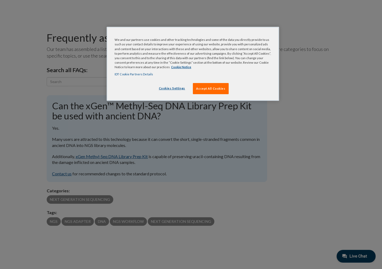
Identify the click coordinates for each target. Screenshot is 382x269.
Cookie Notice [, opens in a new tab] (181, 67)
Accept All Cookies (210, 88)
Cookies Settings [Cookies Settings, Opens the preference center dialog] (172, 88)
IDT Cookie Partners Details (134, 74)
